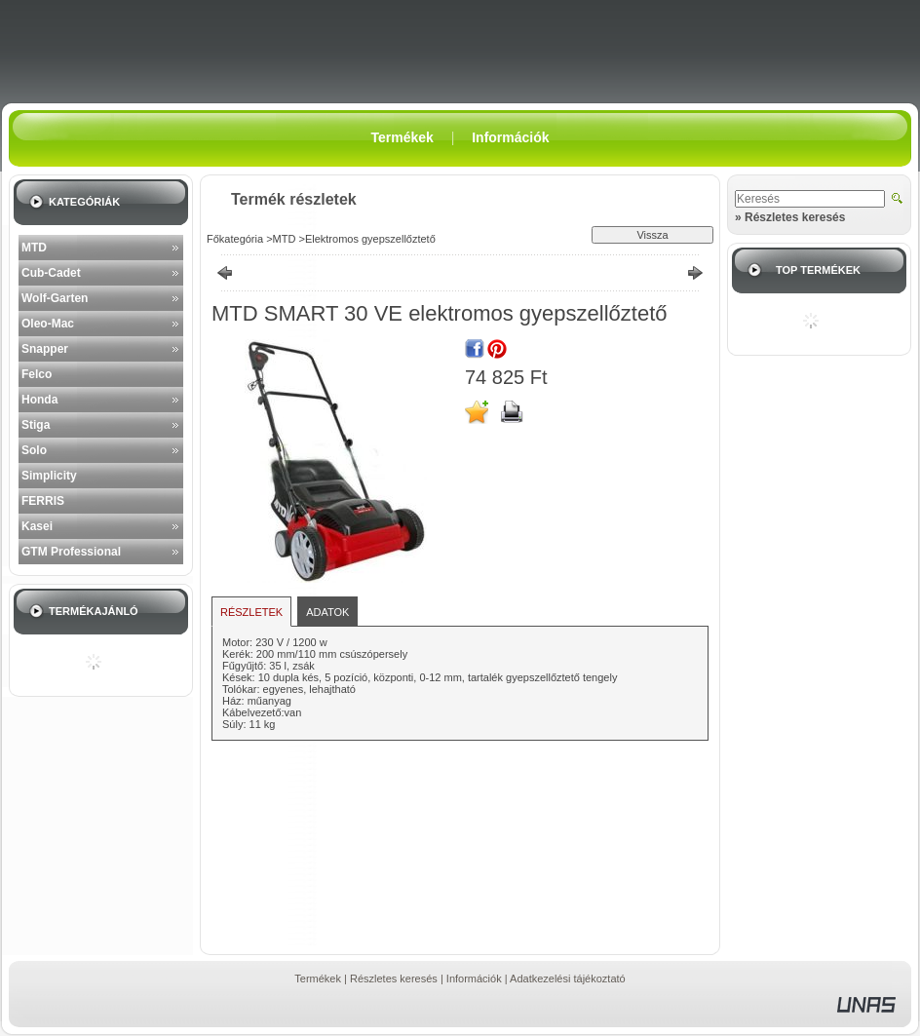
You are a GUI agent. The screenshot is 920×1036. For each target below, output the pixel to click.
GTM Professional (71, 551)
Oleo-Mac (47, 323)
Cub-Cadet (51, 273)
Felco (36, 374)
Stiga (35, 425)
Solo (34, 450)
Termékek (317, 978)
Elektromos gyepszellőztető (370, 239)
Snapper (44, 349)
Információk (474, 978)
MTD (34, 247)
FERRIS (42, 501)
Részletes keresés (394, 978)
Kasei (37, 526)
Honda (39, 399)
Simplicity (49, 475)
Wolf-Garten (54, 298)
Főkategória (235, 239)
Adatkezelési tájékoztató (568, 978)
